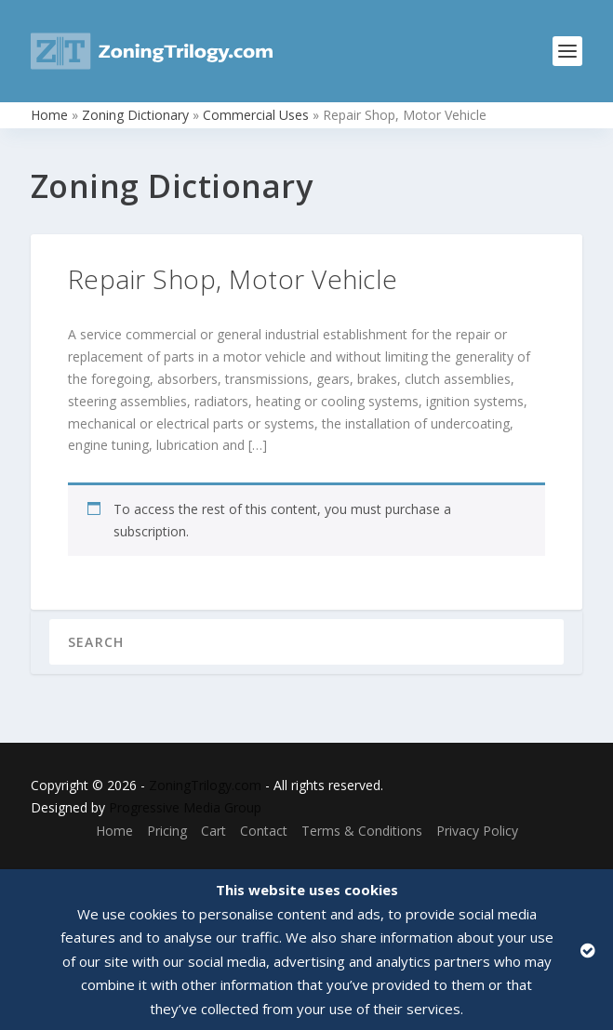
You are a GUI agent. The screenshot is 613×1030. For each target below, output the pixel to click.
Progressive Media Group (185, 807)
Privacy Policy (477, 830)
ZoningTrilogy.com (205, 785)
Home (49, 115)
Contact (263, 830)
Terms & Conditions (361, 830)
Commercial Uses (256, 115)
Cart (213, 830)
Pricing (167, 830)
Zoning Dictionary (135, 115)
